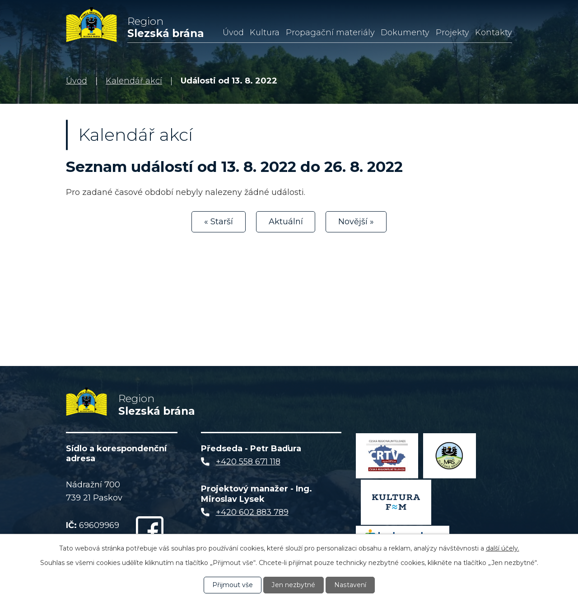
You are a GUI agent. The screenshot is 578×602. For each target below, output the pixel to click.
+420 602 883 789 (252, 513)
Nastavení (350, 585)
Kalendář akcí (134, 81)
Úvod (233, 32)
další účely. (502, 548)
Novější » (356, 222)
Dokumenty (405, 32)
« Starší (218, 222)
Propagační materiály (330, 32)
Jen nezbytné (293, 585)
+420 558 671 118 (248, 463)
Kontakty (493, 32)
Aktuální (286, 222)
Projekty (452, 32)
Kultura (265, 32)
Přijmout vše (232, 585)
